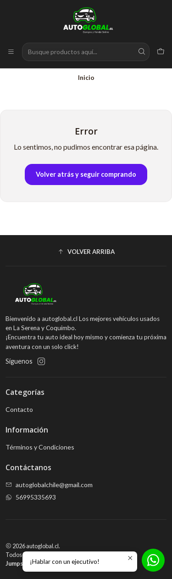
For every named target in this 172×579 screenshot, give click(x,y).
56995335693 (31, 497)
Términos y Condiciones (40, 447)
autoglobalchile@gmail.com (49, 485)
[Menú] (11, 51)
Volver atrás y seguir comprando (86, 174)
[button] (86, 251)
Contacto (19, 409)
